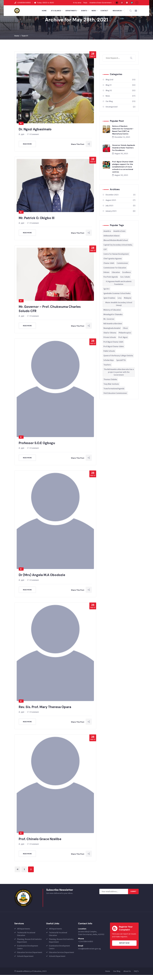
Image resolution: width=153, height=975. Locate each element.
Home (44, 11)
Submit (133, 891)
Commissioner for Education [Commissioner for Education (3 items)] (114, 268)
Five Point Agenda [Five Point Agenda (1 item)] (110, 277)
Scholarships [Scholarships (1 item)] (108, 360)
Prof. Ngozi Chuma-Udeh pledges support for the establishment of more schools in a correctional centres (122, 167)
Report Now (124, 943)
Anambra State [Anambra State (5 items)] (119, 231)
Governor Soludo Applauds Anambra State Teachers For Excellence (123, 148)
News (94, 11)
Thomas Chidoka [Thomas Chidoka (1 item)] (110, 380)
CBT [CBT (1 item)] (105, 250)
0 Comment (34, 135)
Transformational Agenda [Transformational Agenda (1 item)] (113, 389)
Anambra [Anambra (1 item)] (107, 231)
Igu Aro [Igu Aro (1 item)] (106, 289)
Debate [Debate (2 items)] (106, 273)
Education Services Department (29, 952)
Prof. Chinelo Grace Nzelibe (40, 839)
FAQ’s (136, 971)
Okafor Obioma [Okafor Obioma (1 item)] (109, 333)
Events (84, 11)
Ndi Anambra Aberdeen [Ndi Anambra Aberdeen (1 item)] (112, 324)
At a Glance (56, 11)
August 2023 (120, 200)
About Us (127, 971)
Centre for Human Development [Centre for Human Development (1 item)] (116, 254)
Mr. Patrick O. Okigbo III (36, 218)
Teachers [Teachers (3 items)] (107, 365)
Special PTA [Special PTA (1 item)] (121, 360)
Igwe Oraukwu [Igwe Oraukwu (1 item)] (109, 298)
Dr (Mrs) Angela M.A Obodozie (42, 575)
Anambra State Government (100, 2)
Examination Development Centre (27, 947)
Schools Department (25, 956)
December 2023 (120, 195)
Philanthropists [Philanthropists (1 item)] (125, 333)
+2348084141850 (24, 2)
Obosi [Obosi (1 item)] (125, 328)
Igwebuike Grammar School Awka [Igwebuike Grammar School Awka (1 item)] (116, 294)
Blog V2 (120, 90)
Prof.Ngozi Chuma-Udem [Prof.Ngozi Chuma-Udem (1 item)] (113, 347)
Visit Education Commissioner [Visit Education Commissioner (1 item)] (115, 393)
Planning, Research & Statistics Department (29, 940)
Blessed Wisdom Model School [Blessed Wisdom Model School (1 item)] (115, 240)
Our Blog (120, 101)
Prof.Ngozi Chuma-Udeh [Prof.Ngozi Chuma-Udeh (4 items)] (113, 342)
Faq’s (85, 2)
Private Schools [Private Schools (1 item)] (109, 338)
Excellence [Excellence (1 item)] (126, 273)
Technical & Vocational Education (26, 934)
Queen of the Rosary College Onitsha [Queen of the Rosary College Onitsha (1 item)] (118, 356)
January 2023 (120, 211)
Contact (104, 11)
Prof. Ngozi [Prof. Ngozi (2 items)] (123, 338)
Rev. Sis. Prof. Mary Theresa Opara (45, 707)
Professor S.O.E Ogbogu (37, 443)
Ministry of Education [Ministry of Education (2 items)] (112, 310)
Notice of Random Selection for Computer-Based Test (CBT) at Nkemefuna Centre (123, 130)
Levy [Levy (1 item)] (119, 298)
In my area (77, 2)
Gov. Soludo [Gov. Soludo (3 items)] (125, 277)
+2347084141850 (85, 942)
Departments (71, 11)
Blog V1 (120, 85)
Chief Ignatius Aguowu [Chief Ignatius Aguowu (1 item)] (112, 259)
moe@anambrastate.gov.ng (89, 949)
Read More (27, 144)
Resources (117, 11)
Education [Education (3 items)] (116, 273)
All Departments (23, 929)
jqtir (22, 135)
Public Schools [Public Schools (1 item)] (109, 351)
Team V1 (24, 36)
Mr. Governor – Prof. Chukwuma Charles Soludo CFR (50, 309)
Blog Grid (120, 80)
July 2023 (120, 205)
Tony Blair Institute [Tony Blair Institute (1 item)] (111, 384)
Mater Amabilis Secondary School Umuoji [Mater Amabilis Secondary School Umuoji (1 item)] (118, 304)
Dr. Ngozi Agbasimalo (35, 129)
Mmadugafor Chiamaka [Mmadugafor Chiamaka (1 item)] (112, 315)
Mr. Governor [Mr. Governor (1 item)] (108, 319)
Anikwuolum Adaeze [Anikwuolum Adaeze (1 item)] (111, 236)
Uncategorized (120, 107)
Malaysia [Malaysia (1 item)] (127, 298)
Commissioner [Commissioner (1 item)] (122, 263)
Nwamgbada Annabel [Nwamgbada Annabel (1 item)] (111, 328)
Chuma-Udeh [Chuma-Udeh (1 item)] (108, 263)
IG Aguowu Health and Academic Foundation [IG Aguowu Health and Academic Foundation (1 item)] (119, 283)
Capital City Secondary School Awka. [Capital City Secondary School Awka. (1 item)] (117, 245)
